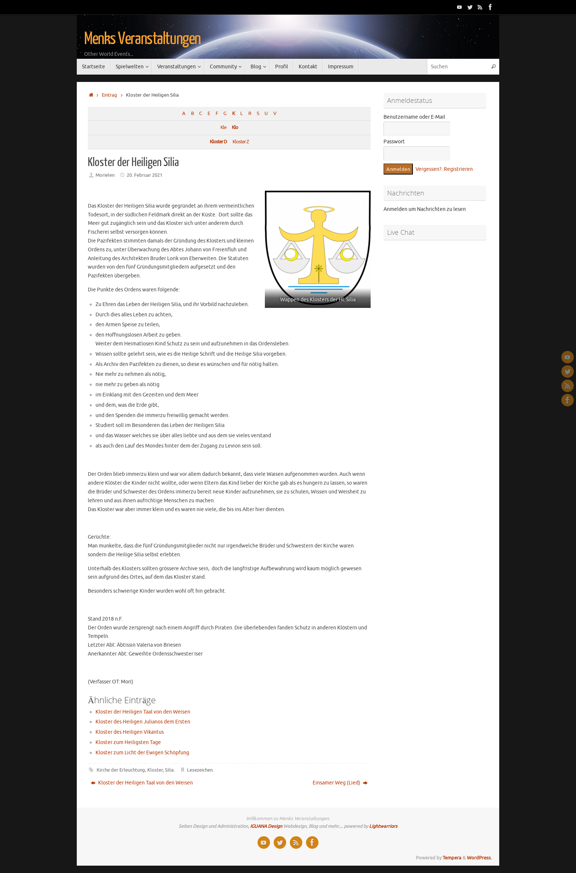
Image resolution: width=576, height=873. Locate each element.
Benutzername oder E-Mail (414, 117)
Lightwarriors (383, 826)
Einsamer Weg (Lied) (340, 783)
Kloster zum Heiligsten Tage (128, 742)
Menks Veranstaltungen (142, 39)
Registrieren (458, 169)
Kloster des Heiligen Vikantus (130, 732)
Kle (223, 127)
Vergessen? (428, 169)
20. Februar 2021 (144, 175)
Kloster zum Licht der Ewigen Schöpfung (142, 753)
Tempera (452, 858)
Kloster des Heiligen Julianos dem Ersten (143, 722)
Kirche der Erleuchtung (121, 770)
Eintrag (109, 95)
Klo (235, 127)
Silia (169, 770)
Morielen (105, 175)
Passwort (394, 142)
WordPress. (479, 858)
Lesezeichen (200, 770)
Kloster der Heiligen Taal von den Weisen (143, 712)
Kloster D (218, 142)
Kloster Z (241, 142)
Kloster (155, 770)
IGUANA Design (266, 826)
